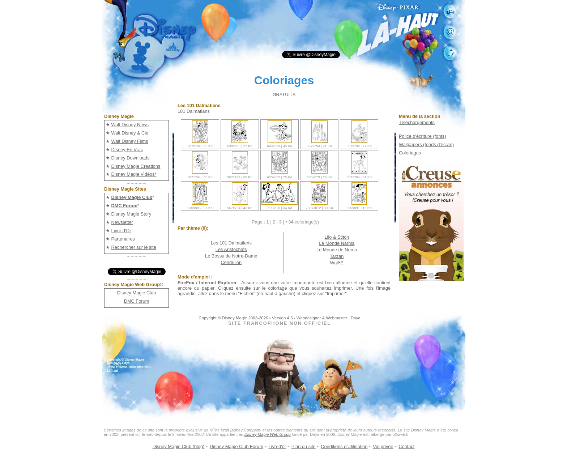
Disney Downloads (130, 158)
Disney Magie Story (131, 214)
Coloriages (410, 153)
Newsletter (122, 222)
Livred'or (277, 446)
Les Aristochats (231, 249)
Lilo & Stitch (336, 237)
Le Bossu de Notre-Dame (231, 256)
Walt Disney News (130, 124)
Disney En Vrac (127, 149)
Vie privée (383, 446)
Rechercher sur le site (133, 247)
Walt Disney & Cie (130, 133)
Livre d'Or (121, 230)
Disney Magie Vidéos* (134, 174)
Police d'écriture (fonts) (422, 136)
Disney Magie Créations (136, 166)
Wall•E (337, 262)
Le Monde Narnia (336, 243)
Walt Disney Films (129, 141)
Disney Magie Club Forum (236, 446)
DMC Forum (136, 301)
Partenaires (123, 239)
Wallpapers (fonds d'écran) (426, 144)
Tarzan (337, 256)
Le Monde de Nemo (336, 249)
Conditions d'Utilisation (344, 446)
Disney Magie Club (136, 292)
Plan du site (303, 446)
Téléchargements (417, 122)
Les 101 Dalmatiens (231, 243)
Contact (406, 446)
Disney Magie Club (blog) (179, 446)
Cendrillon (231, 262)
